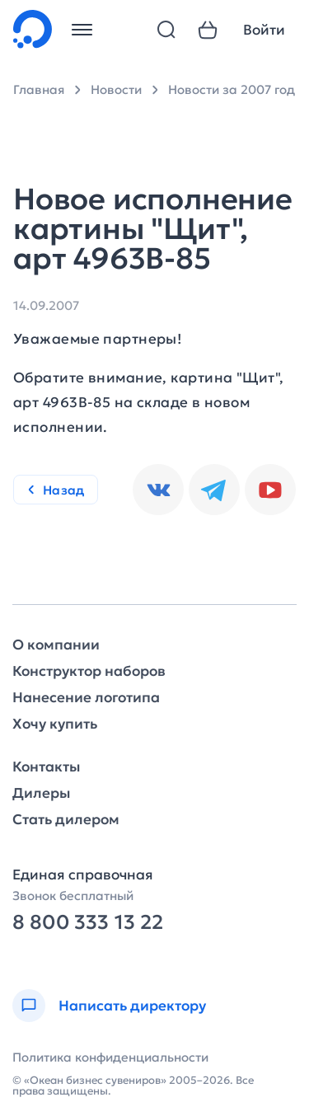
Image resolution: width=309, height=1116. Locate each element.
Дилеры (41, 793)
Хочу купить (54, 724)
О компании (56, 645)
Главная (38, 89)
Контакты (46, 767)
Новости (116, 89)
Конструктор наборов (89, 671)
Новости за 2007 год (231, 89)
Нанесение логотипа (86, 698)
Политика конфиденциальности (110, 1057)
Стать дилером (65, 820)
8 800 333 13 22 (87, 922)
